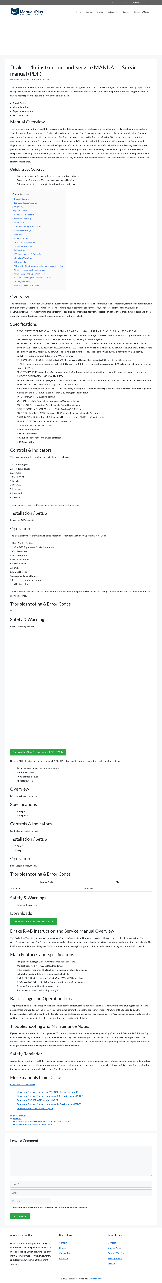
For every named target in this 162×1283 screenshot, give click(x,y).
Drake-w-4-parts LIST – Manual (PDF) (35, 1108)
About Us (148, 3)
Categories (136, 3)
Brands (124, 3)
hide (26, 194)
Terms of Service (116, 1253)
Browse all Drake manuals (22, 1084)
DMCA (111, 1263)
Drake (15, 1116)
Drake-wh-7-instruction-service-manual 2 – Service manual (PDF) (49, 1104)
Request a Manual (141, 12)
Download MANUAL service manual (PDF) (33, 921)
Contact (113, 3)
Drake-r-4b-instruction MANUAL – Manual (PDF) (34, 1124)
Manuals (22, 1116)
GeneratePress (95, 1279)
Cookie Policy (114, 1247)
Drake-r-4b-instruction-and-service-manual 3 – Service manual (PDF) (42, 1121)
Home (78, 12)
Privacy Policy (115, 1258)
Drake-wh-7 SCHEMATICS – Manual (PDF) (38, 1100)
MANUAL (17, 1118)
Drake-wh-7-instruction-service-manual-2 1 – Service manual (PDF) (50, 1096)
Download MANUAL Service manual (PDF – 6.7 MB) (38, 752)
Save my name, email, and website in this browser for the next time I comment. (51, 1207)
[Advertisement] (81, 37)
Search (89, 12)
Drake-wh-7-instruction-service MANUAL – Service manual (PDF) (49, 1092)
